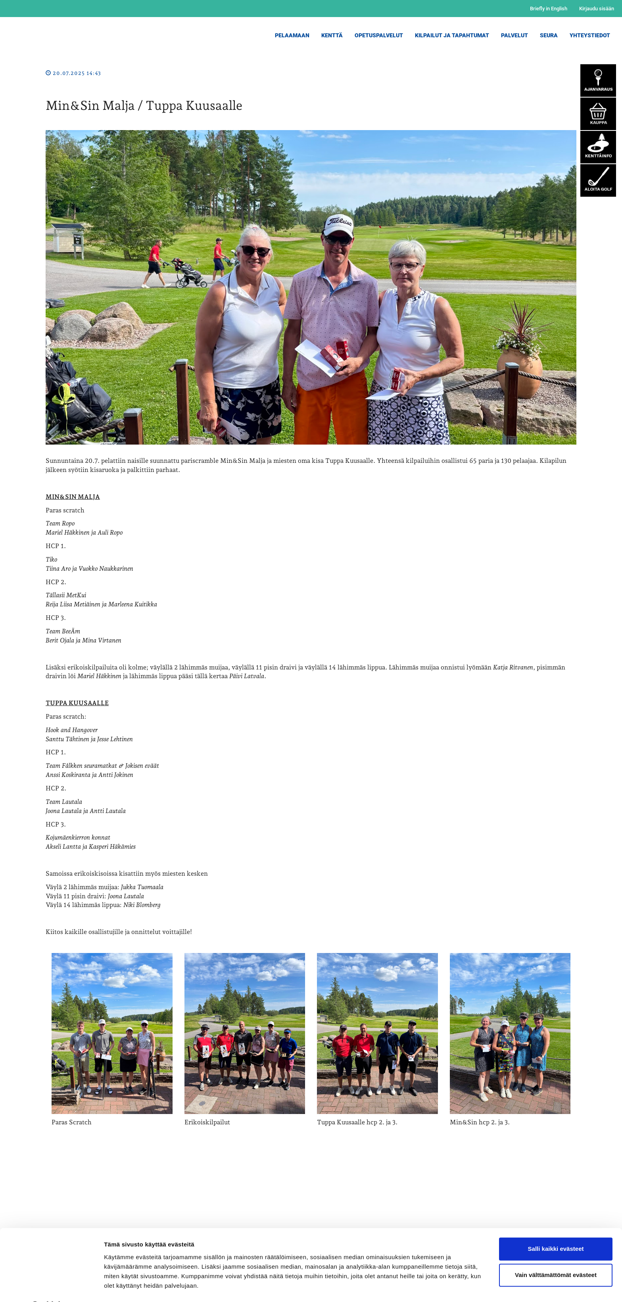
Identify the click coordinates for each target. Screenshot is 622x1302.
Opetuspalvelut (379, 35)
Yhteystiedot (590, 35)
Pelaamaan (292, 35)
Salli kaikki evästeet (556, 1228)
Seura (549, 35)
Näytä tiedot (121, 1286)
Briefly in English (548, 9)
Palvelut (514, 35)
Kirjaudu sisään (596, 9)
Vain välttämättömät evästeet (556, 1253)
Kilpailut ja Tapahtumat (452, 35)
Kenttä (332, 35)
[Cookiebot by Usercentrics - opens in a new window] (51, 1286)
